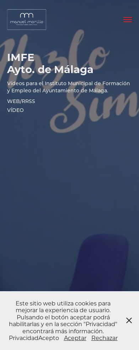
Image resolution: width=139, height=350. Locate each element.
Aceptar (75, 337)
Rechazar (104, 337)
